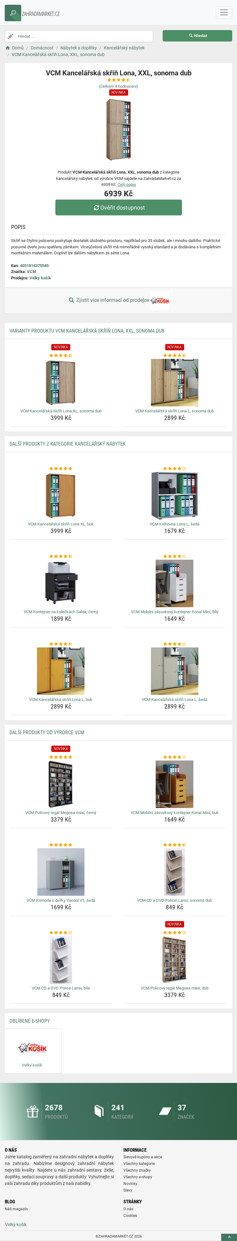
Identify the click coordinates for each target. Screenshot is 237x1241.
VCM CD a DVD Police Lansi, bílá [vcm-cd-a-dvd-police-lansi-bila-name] (61, 988)
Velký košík (40, 278)
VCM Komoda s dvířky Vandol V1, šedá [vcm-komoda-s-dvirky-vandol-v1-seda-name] (61, 900)
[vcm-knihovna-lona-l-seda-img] (175, 495)
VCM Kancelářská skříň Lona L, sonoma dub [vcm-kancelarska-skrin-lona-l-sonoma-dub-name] (174, 411)
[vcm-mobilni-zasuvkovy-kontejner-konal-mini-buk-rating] (175, 757)
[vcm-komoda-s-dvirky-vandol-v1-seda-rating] (61, 845)
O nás (128, 1209)
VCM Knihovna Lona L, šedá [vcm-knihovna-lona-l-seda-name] (174, 524)
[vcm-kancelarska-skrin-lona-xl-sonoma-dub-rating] (61, 356)
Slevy (127, 1190)
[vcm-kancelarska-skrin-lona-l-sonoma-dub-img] (175, 382)
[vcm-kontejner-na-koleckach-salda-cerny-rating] (61, 556)
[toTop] (229, 1237)
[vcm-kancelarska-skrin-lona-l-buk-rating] (61, 644)
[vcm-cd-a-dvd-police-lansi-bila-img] (61, 959)
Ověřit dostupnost (118, 207)
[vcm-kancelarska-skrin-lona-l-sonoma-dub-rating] (175, 356)
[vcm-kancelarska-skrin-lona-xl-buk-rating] (61, 469)
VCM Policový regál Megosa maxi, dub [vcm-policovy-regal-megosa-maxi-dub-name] (175, 988)
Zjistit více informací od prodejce (118, 300)
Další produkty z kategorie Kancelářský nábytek (67, 444)
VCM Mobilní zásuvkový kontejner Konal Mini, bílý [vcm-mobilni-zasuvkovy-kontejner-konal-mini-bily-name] (174, 611)
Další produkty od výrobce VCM (46, 732)
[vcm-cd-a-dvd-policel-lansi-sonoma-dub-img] (175, 872)
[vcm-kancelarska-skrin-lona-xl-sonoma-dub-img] (61, 382)
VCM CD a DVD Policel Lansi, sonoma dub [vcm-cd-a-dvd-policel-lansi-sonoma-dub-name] (174, 900)
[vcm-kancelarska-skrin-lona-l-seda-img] (175, 671)
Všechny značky (137, 1170)
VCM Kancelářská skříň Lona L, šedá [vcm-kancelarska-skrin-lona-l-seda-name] (174, 699)
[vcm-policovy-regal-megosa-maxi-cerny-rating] (61, 757)
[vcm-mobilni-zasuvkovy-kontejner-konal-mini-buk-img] (175, 784)
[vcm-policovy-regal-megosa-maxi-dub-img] (175, 959)
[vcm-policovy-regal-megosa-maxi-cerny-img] (61, 784)
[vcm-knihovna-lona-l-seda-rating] (175, 469)
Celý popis (127, 184)
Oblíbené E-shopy (29, 1021)
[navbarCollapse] (224, 12)
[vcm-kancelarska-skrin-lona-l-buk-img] (61, 671)
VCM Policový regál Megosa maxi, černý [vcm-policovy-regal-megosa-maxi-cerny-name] (60, 812)
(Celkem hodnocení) (118, 86)
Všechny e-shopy (137, 1177)
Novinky (130, 1183)
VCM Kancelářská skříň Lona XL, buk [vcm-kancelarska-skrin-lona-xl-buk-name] (61, 524)
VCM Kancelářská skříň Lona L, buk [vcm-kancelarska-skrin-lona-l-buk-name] (60, 699)
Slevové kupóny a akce (142, 1157)
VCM (31, 271)
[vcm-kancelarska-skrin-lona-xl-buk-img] (61, 495)
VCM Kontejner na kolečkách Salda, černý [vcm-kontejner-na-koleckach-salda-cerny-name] (61, 611)
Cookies (130, 1215)
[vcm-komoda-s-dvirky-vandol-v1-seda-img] (61, 872)
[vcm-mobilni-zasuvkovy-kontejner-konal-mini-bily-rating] (175, 556)
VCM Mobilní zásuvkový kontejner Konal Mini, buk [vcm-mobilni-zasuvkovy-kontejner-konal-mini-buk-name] (175, 812)
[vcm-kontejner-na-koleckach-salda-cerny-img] (61, 583)
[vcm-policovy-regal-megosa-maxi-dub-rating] (175, 933)
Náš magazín (16, 1209)
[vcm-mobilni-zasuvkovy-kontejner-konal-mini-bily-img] (175, 583)
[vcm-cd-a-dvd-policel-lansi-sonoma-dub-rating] (175, 845)
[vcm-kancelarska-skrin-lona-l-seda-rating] (175, 644)
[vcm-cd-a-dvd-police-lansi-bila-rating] (61, 933)
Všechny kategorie (139, 1163)
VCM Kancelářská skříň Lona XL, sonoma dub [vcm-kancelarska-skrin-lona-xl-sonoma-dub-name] (61, 411)
